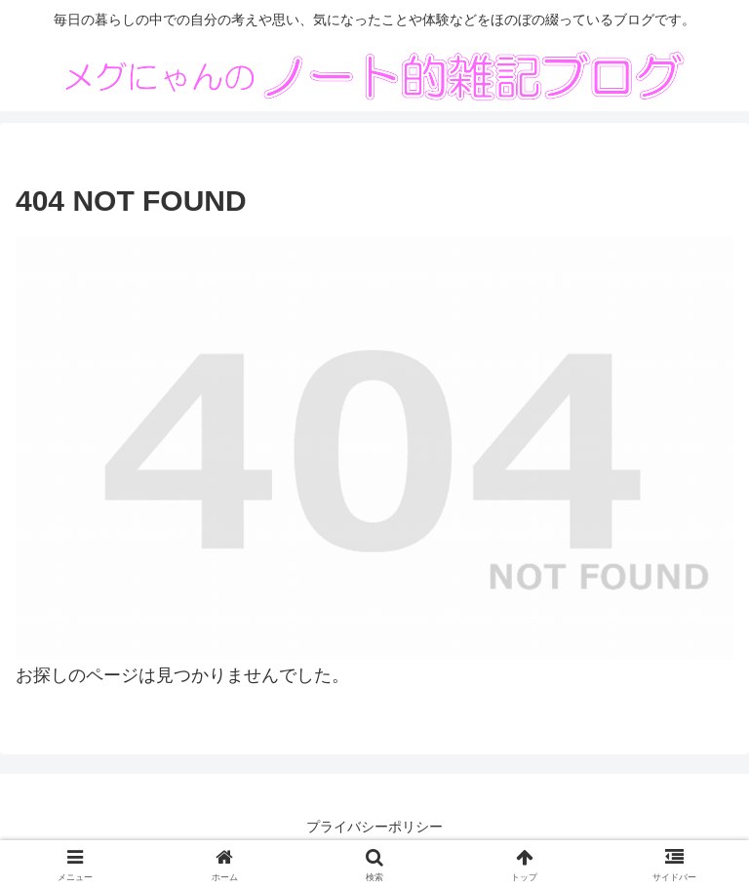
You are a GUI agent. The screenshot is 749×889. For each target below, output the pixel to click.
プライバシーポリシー (374, 826)
